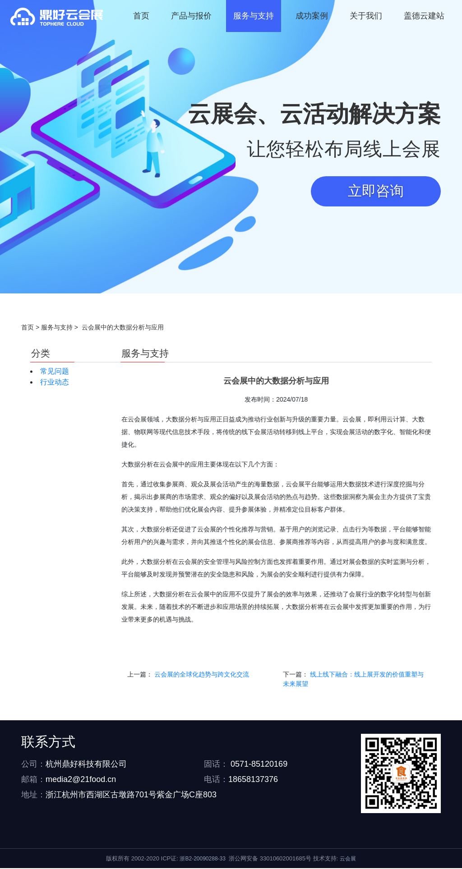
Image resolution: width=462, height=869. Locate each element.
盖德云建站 (424, 15)
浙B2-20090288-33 (202, 859)
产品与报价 (191, 15)
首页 (141, 15)
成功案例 (312, 15)
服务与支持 (253, 15)
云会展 (348, 859)
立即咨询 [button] (375, 191)
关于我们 (366, 15)
